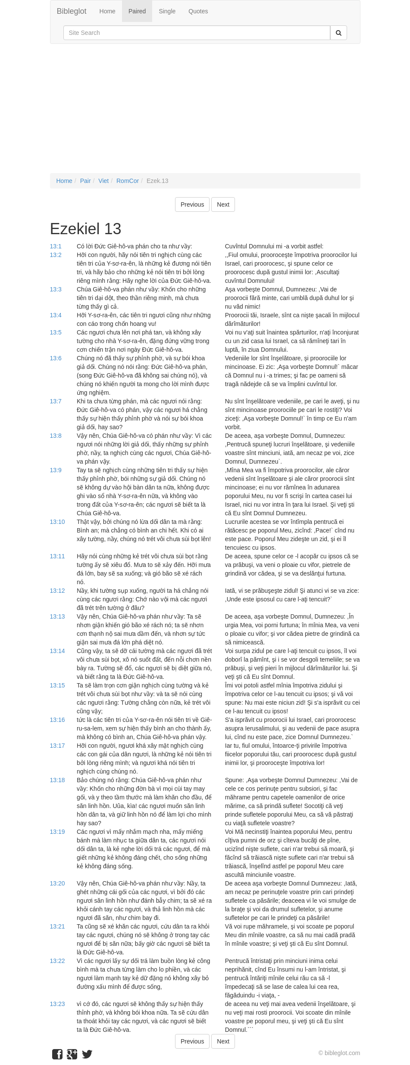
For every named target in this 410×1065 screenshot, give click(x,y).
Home (108, 11)
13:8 (56, 435)
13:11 (57, 556)
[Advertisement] (205, 113)
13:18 (57, 780)
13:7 (56, 401)
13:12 (57, 590)
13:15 (57, 685)
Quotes (198, 11)
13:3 (56, 289)
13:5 (56, 332)
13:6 (56, 358)
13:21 (57, 926)
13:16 (57, 719)
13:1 (56, 246)
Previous (192, 204)
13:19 (57, 831)
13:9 (56, 470)
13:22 (57, 960)
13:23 (57, 1003)
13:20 (57, 883)
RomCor (127, 180)
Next (223, 204)
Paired (137, 11)
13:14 (57, 650)
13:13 (57, 616)
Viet (103, 180)
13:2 (56, 254)
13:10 (57, 521)
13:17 (57, 745)
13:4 (56, 315)
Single (167, 11)
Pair (85, 180)
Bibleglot (72, 11)
